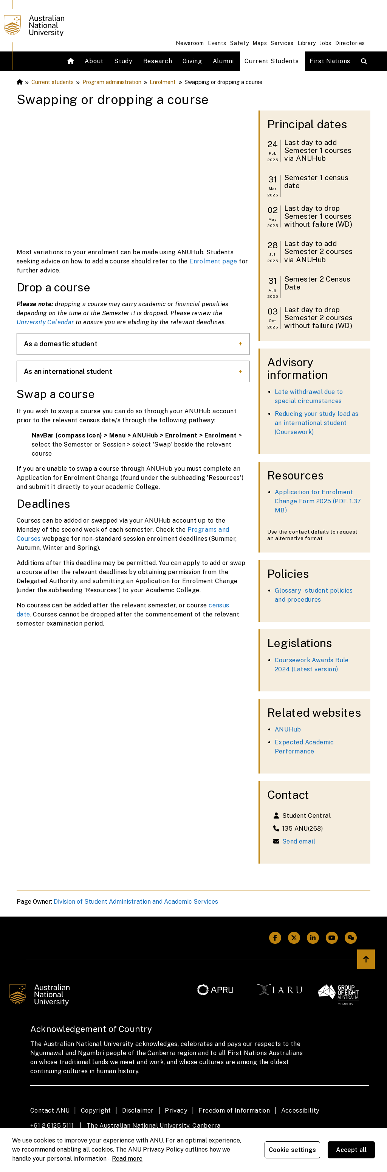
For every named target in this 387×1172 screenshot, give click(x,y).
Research (157, 61)
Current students (52, 82)
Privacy (176, 1110)
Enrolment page (213, 261)
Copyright (96, 1110)
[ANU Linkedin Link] (312, 938)
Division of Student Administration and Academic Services (136, 901)
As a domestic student (61, 344)
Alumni (223, 61)
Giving (192, 61)
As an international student (68, 371)
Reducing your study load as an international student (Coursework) (317, 423)
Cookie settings (292, 1149)
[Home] (71, 61)
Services (282, 43)
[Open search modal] (365, 61)
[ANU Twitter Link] (294, 938)
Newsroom (190, 43)
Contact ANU (50, 1110)
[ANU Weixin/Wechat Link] (350, 938)
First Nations (330, 61)
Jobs (325, 43)
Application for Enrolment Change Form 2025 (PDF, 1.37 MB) (318, 501)
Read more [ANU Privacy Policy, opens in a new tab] (127, 1158)
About (94, 61)
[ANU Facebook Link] (275, 938)
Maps (259, 43)
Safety (239, 43)
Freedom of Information (234, 1110)
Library (306, 43)
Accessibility (300, 1110)
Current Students (272, 61)
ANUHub (288, 729)
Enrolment (163, 82)
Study (123, 61)
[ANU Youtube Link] (331, 938)
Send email (298, 841)
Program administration (111, 82)
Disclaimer (138, 1110)
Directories (350, 43)
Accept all (351, 1149)
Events (217, 43)
